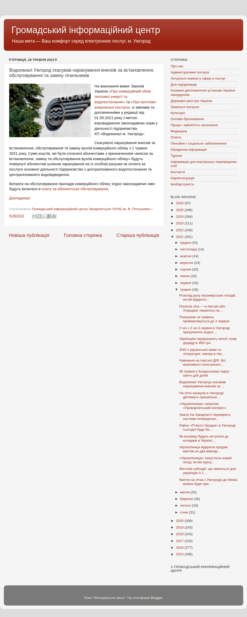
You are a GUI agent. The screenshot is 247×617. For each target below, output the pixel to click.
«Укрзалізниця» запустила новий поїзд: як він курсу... (205, 460)
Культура (178, 113)
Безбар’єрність (182, 184)
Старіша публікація (137, 235)
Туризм (176, 156)
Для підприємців (184, 84)
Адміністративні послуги (190, 72)
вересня (187, 263)
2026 (180, 203)
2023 (180, 223)
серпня (186, 269)
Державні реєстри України (191, 101)
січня (184, 512)
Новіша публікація (29, 235)
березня (187, 499)
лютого (186, 505)
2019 (180, 527)
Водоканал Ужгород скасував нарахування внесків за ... (202, 384)
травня (186, 289)
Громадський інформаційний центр (85, 30)
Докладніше (19, 198)
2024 (180, 216)
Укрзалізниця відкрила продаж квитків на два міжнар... (203, 449)
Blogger (156, 598)
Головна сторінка (83, 235)
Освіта (176, 137)
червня (186, 283)
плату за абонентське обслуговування (75, 189)
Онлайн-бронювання (187, 119)
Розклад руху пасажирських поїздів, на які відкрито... (207, 297)
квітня (185, 492)
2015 (180, 554)
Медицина (179, 131)
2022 (180, 230)
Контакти (178, 172)
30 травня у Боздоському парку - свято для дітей (205, 373)
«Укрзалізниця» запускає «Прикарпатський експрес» (202, 406)
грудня (185, 243)
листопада (189, 249)
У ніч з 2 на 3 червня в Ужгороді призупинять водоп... (204, 330)
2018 (180, 534)
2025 (180, 210)
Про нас (177, 66)
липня (185, 276)
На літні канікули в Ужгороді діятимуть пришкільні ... (201, 395)
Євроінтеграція (183, 178)
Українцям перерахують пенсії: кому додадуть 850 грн (208, 341)
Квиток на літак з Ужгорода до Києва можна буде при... (208, 482)
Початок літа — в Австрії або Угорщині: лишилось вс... (202, 308)
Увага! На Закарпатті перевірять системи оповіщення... (204, 417)
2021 (180, 237)
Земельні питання (185, 107)
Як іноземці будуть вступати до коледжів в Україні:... (204, 438)
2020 (180, 521)
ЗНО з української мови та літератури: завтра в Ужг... (202, 352)
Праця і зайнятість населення (194, 125)
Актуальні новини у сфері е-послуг (198, 78)
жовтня (186, 256)
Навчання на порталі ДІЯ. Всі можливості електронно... (202, 362)
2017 (180, 541)
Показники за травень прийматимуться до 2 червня (204, 319)
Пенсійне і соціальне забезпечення (199, 143)
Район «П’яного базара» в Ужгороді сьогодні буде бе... (207, 427)
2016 (180, 547)
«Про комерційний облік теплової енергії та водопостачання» (122, 96)
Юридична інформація (189, 149)
